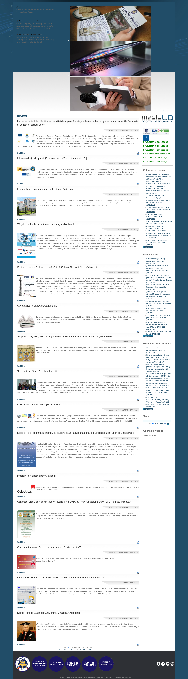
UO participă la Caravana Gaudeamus (37, 305)
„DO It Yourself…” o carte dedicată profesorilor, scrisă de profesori (158, 317)
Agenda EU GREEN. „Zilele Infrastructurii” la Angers (156, 310)
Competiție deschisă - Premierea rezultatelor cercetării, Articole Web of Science (158, 177)
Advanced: (148, 423)
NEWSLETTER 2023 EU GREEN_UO (156, 154)
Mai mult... (148, 247)
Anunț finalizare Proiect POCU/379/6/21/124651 (154, 216)
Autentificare (167, 111)
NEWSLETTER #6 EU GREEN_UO (155, 142)
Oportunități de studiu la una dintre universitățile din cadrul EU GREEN (158, 303)
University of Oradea (158, 402)
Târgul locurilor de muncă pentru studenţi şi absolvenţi (45, 224)
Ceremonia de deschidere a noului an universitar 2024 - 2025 (158, 350)
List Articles (22, 116)
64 (90, 649)
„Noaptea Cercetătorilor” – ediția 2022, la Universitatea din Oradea (158, 209)
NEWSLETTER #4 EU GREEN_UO (155, 150)
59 (84, 649)
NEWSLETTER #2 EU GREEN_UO (155, 158)
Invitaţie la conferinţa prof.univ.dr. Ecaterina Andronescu (46, 189)
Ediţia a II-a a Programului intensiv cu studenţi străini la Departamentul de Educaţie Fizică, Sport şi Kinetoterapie (75, 433)
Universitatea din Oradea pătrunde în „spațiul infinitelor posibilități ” (158, 287)
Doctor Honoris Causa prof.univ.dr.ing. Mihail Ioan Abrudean (48, 613)
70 (96, 649)
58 (81, 649)
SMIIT (129, 677)
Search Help (160, 424)
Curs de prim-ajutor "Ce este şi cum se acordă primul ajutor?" (49, 547)
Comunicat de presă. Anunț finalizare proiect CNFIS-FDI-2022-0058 (158, 191)
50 (65, 649)
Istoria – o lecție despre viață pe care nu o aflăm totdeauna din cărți (52, 158)
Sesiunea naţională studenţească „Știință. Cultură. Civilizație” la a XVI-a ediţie (57, 267)
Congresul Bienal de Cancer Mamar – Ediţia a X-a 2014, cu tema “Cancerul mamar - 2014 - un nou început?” (74, 502)
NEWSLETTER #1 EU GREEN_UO (155, 162)
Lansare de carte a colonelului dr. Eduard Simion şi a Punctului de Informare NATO (60, 577)
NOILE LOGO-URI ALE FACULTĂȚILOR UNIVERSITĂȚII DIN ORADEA (158, 184)
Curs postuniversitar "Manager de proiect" (39, 404)
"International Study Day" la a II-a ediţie (37, 371)
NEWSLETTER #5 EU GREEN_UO (155, 146)
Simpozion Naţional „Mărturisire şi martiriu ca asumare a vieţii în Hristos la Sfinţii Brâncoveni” (65, 336)
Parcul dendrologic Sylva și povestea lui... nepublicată (155, 261)
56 (74, 649)
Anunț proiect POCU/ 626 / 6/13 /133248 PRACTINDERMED (157, 242)
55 (71, 649)
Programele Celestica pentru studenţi (36, 476)
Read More (21, 153)
